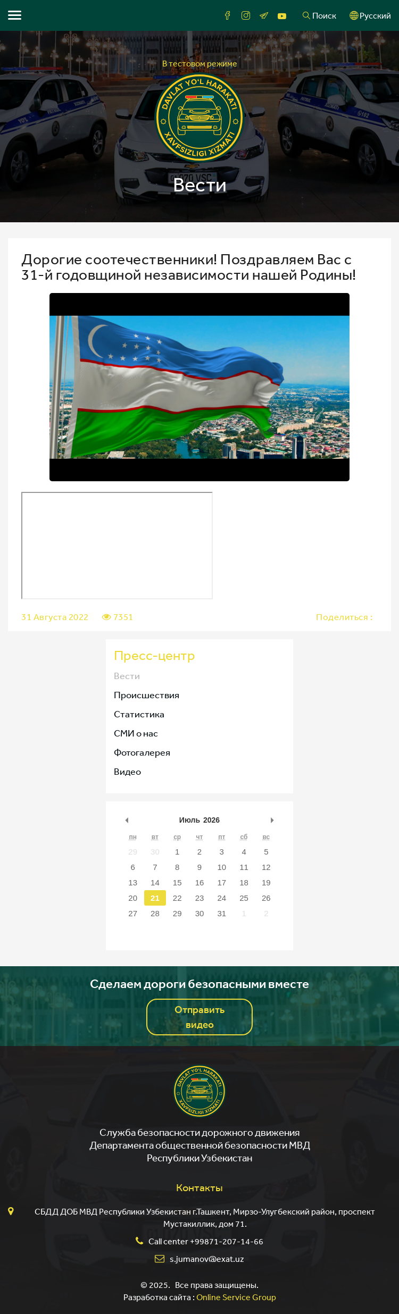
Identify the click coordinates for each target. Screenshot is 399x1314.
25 (243, 897)
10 (221, 867)
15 (177, 882)
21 (155, 897)
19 (266, 882)
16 (199, 882)
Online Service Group (236, 1297)
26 (266, 897)
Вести (127, 675)
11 (243, 867)
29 (132, 851)
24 (221, 897)
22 (177, 897)
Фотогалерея (142, 752)
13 (132, 882)
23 (199, 897)
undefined (127, 820)
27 (132, 913)
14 (155, 882)
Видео (127, 771)
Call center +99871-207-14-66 (205, 1241)
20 (132, 897)
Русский (370, 15)
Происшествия (146, 694)
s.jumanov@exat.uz (207, 1258)
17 (221, 882)
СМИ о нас (136, 733)
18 (243, 882)
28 (155, 913)
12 (266, 867)
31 (221, 913)
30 (155, 851)
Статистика (139, 713)
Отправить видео (199, 1017)
